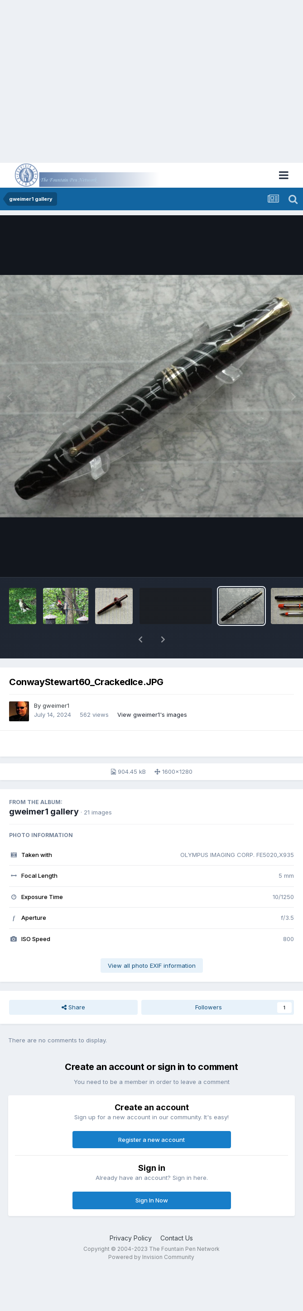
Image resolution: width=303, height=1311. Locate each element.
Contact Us (176, 1238)
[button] (140, 639)
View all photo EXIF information (152, 965)
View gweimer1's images (152, 714)
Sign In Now (151, 1200)
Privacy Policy (131, 1238)
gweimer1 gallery (44, 811)
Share (73, 1007)
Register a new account (151, 1139)
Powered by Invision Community (151, 1257)
